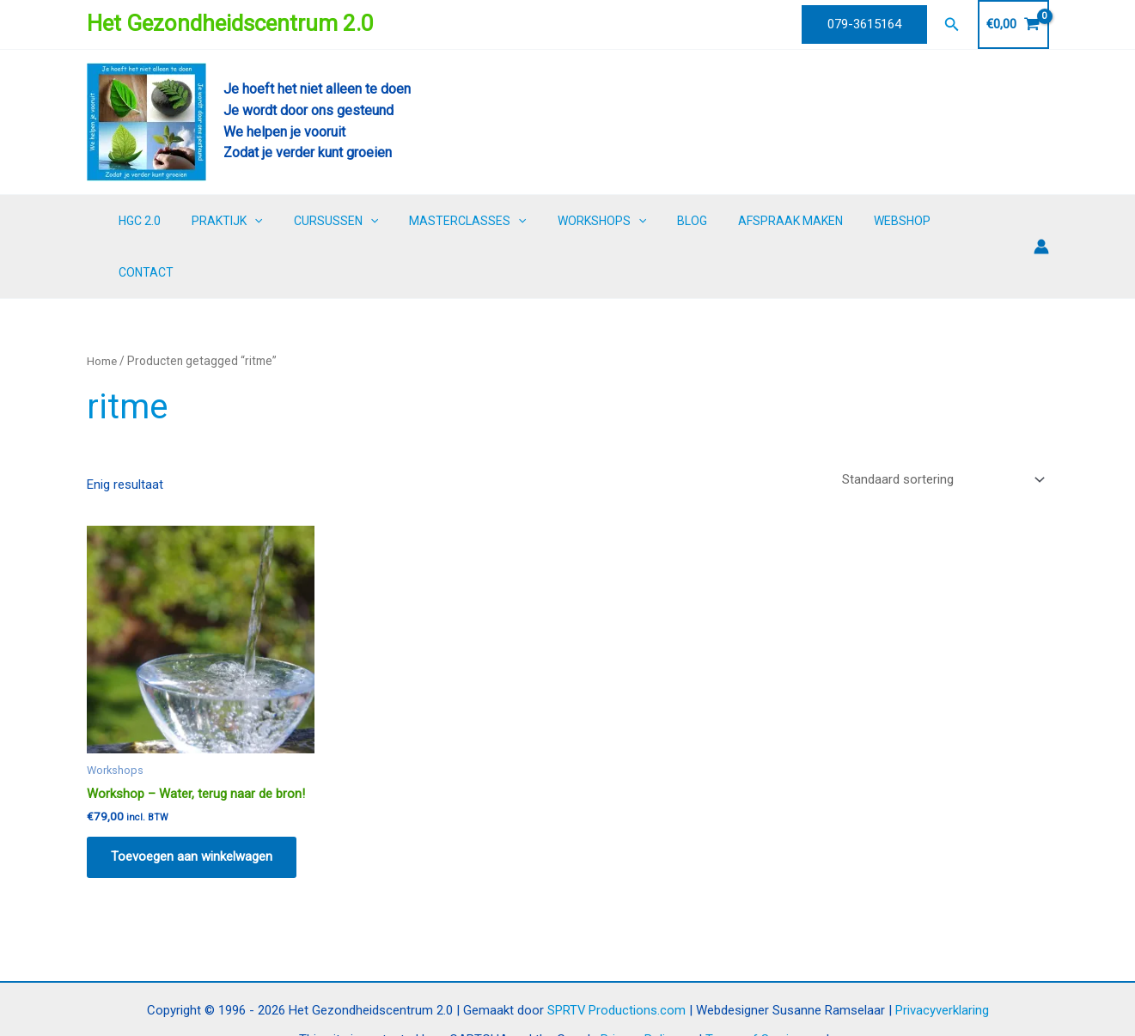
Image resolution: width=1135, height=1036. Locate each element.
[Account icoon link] (1041, 221)
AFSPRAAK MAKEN (792, 221)
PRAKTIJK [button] (263, 221)
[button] (864, 24)
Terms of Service (753, 990)
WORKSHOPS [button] (616, 221)
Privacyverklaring (942, 960)
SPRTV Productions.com (616, 960)
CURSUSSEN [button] (364, 221)
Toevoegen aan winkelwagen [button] (193, 806)
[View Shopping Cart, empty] (1013, 24)
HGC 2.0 (183, 221)
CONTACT (976, 221)
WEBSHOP (897, 221)
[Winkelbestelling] (942, 428)
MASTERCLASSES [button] (489, 221)
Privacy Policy (639, 990)
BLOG (701, 221)
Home (102, 309)
